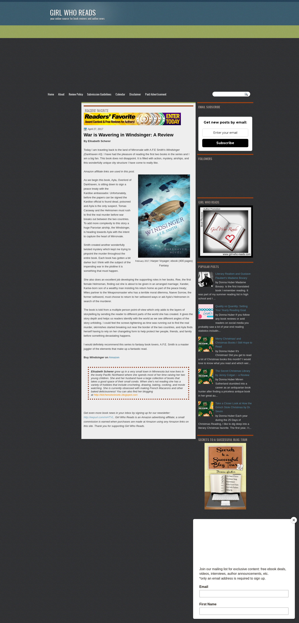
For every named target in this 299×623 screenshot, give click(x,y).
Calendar (120, 94)
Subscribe (225, 143)
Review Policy (76, 94)
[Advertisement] (149, 58)
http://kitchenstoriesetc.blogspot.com (115, 394)
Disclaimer (135, 94)
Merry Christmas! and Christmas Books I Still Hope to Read (233, 342)
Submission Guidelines (99, 94)
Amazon (114, 357)
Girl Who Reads (73, 12)
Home (51, 94)
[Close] (294, 520)
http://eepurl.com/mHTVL (99, 417)
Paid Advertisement (156, 94)
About (61, 94)
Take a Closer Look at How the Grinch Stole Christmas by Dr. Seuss (233, 407)
